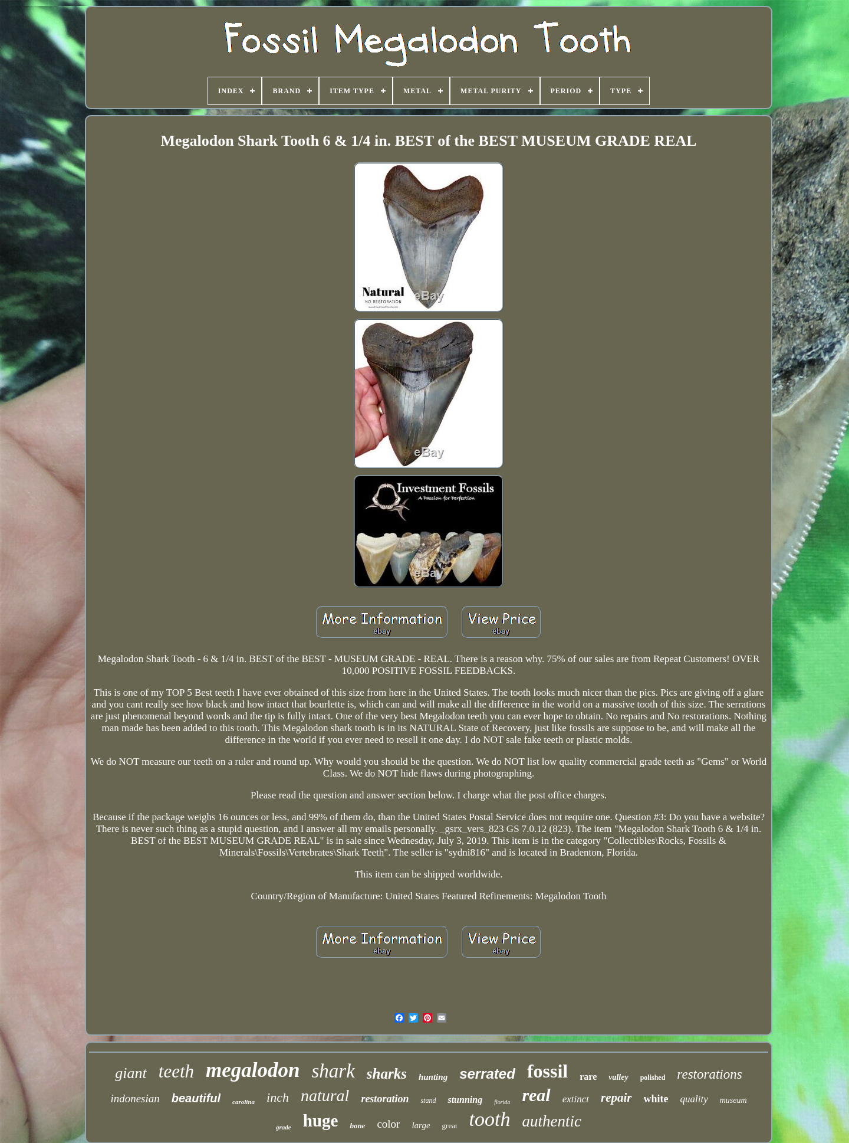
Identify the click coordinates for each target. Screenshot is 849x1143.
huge (320, 1120)
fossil (547, 1071)
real (536, 1095)
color (388, 1124)
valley (618, 1077)
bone (357, 1125)
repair (616, 1097)
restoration (385, 1099)
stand (428, 1100)
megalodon (253, 1070)
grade (283, 1127)
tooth (490, 1119)
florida (502, 1102)
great (450, 1125)
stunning (464, 1100)
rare (588, 1077)
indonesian (134, 1098)
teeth (176, 1071)
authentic (551, 1121)
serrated (487, 1074)
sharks (387, 1074)
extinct (575, 1099)
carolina (243, 1101)
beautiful (196, 1098)
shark (332, 1071)
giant (130, 1073)
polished (653, 1077)
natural (325, 1095)
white (656, 1099)
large (421, 1125)
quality (694, 1099)
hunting (433, 1077)
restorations (709, 1074)
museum (733, 1100)
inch (277, 1097)
